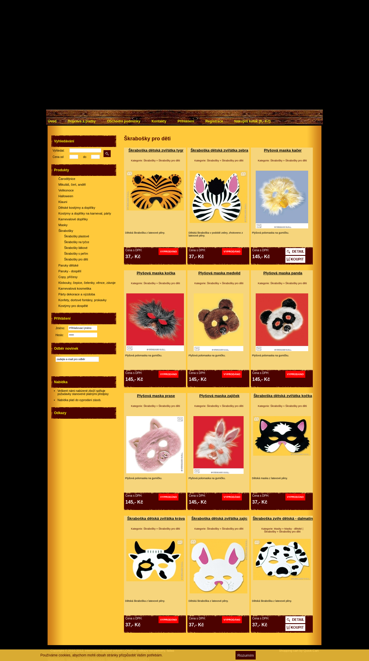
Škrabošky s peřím (76, 253)
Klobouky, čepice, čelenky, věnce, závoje (87, 282)
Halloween (66, 196)
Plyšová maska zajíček (219, 396)
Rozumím (245, 655)
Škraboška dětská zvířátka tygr (156, 150)
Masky (63, 225)
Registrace (214, 121)
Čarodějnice (67, 178)
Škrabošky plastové (76, 236)
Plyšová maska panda (282, 273)
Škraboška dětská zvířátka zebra (219, 150)
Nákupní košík (252, 121)
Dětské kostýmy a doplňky (77, 207)
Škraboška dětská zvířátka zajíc (219, 518)
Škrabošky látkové (76, 247)
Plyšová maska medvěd (219, 273)
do (84, 157)
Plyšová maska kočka (156, 273)
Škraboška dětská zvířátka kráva (156, 518)
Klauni (63, 202)
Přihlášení (186, 121)
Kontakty (159, 121)
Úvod (52, 121)
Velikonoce (66, 190)
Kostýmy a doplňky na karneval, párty (85, 213)
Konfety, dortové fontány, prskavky (83, 300)
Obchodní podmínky (123, 121)
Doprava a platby (82, 121)
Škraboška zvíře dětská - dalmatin (283, 518)
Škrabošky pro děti (76, 259)
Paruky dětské (69, 265)
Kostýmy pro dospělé (73, 306)
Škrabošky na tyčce (76, 242)
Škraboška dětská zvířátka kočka (282, 396)
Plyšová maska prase (156, 396)
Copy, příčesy (68, 277)
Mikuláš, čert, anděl (72, 184)
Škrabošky (66, 230)
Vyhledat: (59, 150)
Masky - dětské (293, 528)
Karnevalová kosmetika (75, 288)
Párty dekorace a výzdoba (77, 294)
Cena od (58, 157)
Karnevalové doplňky (73, 219)
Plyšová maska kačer (283, 150)
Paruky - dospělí (70, 271)
